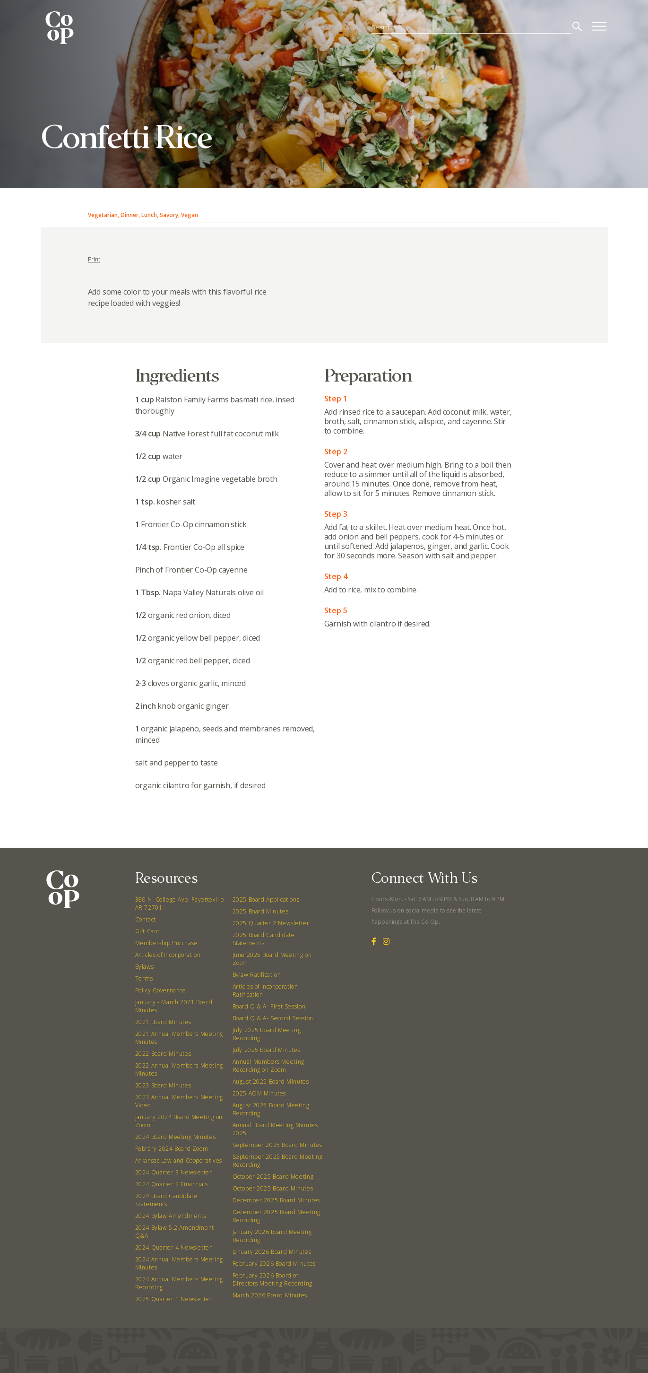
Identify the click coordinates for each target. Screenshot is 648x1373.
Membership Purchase (166, 943)
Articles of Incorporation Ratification (265, 990)
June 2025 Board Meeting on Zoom (272, 959)
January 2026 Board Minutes (272, 1252)
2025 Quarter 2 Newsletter (271, 923)
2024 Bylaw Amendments (171, 1216)
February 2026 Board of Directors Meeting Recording (272, 1279)
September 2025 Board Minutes (277, 1145)
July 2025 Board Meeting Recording (267, 1034)
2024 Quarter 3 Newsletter (173, 1172)
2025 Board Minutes (261, 911)
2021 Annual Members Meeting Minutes (179, 1038)
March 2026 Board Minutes (270, 1295)
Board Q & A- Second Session (273, 1018)
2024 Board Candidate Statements (166, 1200)
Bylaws (144, 967)
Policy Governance (160, 990)
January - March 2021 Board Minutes (174, 1006)
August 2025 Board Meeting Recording (271, 1109)
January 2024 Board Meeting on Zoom (179, 1121)
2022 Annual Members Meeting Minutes (179, 1069)
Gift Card (147, 931)
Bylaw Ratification (257, 975)
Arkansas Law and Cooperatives (178, 1160)
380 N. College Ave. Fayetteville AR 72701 (180, 903)
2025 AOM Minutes (259, 1093)
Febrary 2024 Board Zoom (171, 1149)
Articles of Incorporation (168, 955)
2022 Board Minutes (163, 1054)
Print (94, 259)
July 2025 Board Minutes (267, 1050)
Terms (144, 978)
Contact (145, 919)
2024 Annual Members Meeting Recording (179, 1283)
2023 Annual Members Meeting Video (179, 1101)
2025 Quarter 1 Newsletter (173, 1299)
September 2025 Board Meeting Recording (278, 1161)
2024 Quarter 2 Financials (171, 1184)
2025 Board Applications (266, 899)
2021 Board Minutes (163, 1022)
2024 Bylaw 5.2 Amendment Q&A (174, 1232)
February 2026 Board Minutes (274, 1264)
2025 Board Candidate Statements (264, 939)
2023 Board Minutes (163, 1085)
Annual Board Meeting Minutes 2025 (275, 1129)
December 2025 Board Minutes (276, 1200)
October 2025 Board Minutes (273, 1188)
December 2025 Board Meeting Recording (276, 1216)
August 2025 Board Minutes (271, 1082)
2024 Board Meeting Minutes (175, 1137)
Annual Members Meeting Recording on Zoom (268, 1066)
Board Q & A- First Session (269, 1006)
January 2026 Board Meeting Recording (272, 1236)
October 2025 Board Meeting (273, 1177)
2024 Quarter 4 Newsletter (173, 1247)
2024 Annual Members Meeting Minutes (179, 1263)
